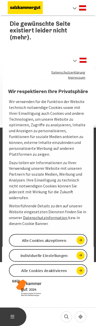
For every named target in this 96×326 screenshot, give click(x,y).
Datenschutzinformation (45, 217)
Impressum (76, 77)
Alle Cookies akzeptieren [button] (44, 240)
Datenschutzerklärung (68, 72)
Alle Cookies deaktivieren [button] (44, 270)
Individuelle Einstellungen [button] (44, 255)
